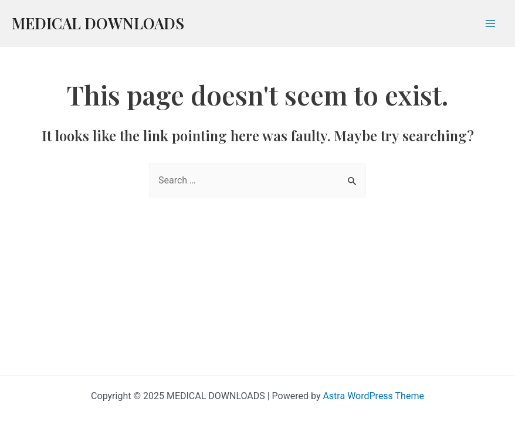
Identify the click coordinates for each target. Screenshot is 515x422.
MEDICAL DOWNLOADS (98, 23)
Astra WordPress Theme (373, 395)
